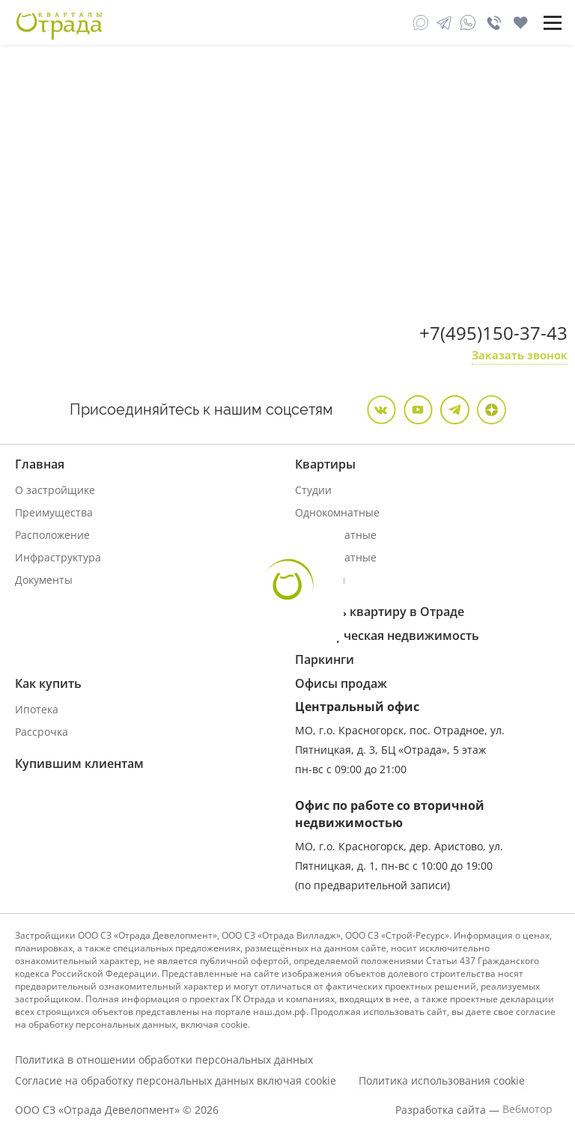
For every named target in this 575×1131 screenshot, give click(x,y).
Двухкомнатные (336, 535)
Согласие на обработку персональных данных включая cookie (175, 1081)
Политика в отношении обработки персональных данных (164, 1060)
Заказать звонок (520, 354)
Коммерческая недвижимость (387, 635)
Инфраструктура (58, 557)
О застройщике (55, 490)
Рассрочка (41, 732)
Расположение (52, 535)
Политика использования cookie (442, 1081)
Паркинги (324, 659)
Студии (313, 490)
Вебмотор (527, 1109)
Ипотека (36, 709)
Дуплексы (320, 580)
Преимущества (54, 512)
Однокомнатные (337, 512)
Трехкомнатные (336, 557)
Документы (44, 580)
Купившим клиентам (79, 763)
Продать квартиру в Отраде (379, 611)
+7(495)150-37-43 (493, 332)
